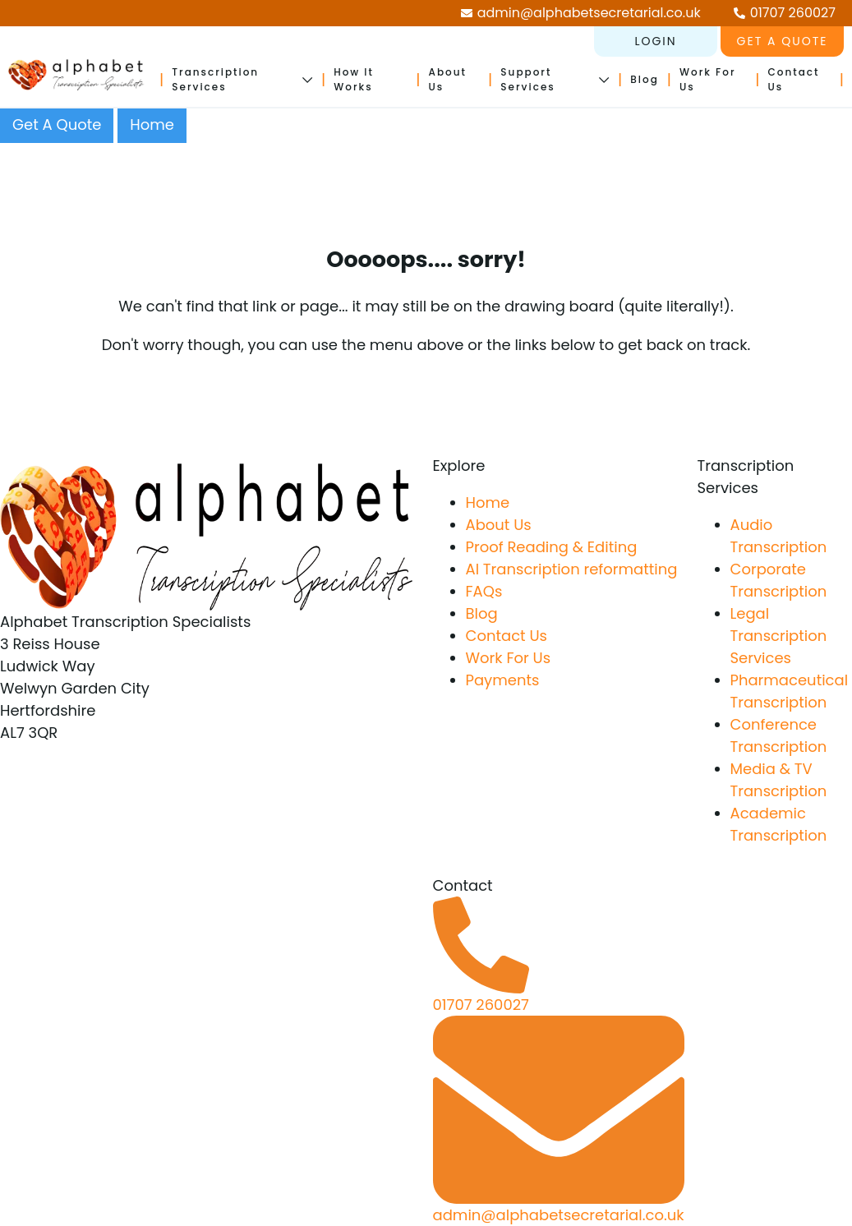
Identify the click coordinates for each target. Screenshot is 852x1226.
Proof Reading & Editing (552, 547)
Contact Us (507, 635)
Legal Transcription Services (778, 635)
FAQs (484, 591)
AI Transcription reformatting (572, 569)
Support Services (527, 79)
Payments (503, 680)
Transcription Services (215, 79)
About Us (499, 524)
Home (152, 124)
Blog (644, 79)
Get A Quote (56, 124)
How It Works (354, 79)
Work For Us (508, 658)
